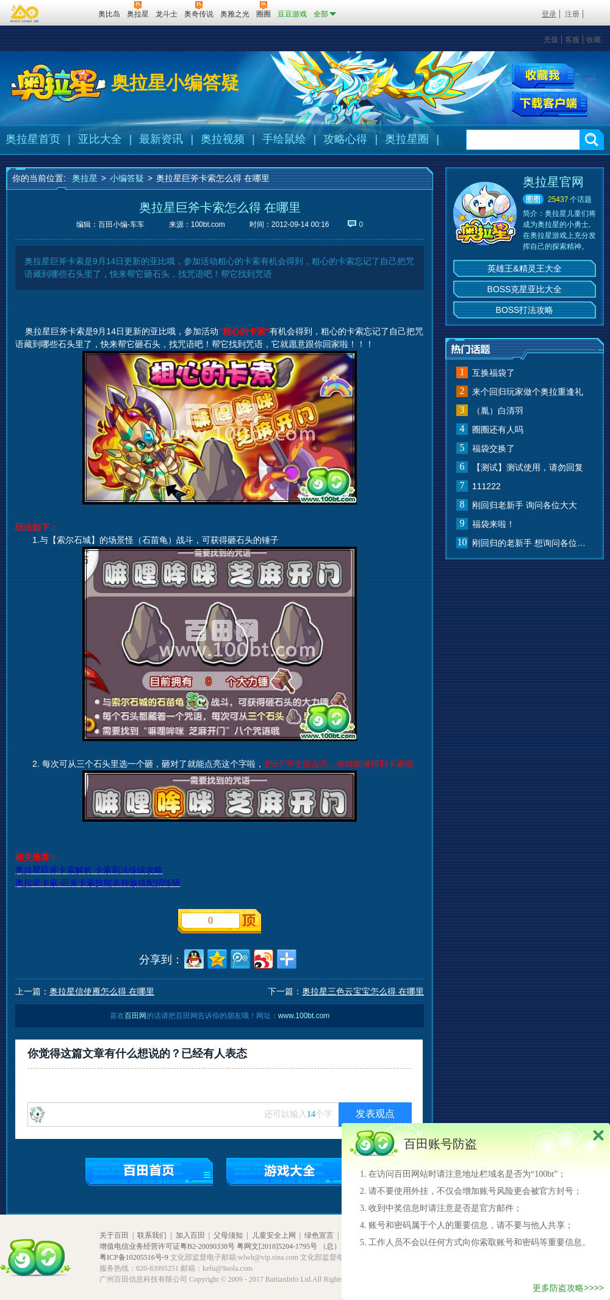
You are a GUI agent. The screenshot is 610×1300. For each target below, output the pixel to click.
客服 (572, 39)
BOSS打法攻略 (525, 310)
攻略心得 (345, 139)
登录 (549, 14)
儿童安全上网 (274, 1235)
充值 (551, 39)
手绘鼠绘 (284, 139)
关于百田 (114, 1235)
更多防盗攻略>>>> (568, 1288)
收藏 (593, 39)
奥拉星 (85, 178)
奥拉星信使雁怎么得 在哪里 (101, 991)
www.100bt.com (304, 1015)
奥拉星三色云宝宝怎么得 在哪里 (363, 991)
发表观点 (375, 1113)
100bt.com (208, 224)
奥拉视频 (223, 139)
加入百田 (190, 1235)
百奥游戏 (25, 13)
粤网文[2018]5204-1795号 (277, 1246)
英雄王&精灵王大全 (524, 268)
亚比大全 (100, 139)
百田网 (71, 13)
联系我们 (152, 1235)
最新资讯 (161, 139)
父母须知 (228, 1235)
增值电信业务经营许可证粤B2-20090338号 (167, 1246)
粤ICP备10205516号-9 (133, 1257)
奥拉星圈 (407, 139)
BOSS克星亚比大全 (524, 289)
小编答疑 (127, 178)
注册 (572, 14)
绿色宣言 (319, 1235)
